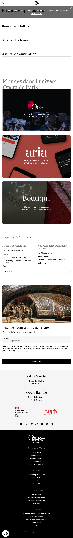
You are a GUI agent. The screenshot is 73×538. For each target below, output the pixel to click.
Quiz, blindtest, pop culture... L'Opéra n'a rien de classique (36, 161)
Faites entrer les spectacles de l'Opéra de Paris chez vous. (36, 115)
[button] (5, 533)
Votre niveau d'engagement (14, 257)
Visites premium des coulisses (51, 259)
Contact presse (36, 516)
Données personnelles (36, 474)
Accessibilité (36, 477)
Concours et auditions (36, 500)
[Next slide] (69, 272)
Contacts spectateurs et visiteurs (36, 513)
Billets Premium (45, 256)
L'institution (36, 452)
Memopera (36, 461)
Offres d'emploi (36, 494)
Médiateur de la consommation (36, 519)
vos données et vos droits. (32, 352)
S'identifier (36, 14)
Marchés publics (36, 458)
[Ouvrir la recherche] (3, 3)
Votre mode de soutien (12, 250)
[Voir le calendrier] (9, 3)
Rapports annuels (36, 455)
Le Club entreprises (46, 253)
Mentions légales (36, 464)
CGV (36, 480)
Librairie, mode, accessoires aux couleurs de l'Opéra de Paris (36, 208)
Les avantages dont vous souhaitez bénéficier (18, 261)
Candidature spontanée (37, 497)
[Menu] (69, 3)
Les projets (7, 254)
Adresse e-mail (9, 338)
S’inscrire (36, 361)
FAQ (36, 525)
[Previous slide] (64, 272)
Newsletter (36, 522)
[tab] (36, 26)
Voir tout (6, 266)
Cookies (36, 483)
